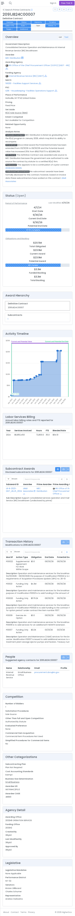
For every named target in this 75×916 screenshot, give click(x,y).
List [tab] (60, 37)
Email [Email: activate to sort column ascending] (37, 668)
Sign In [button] (53, 3)
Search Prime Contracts (16, 9)
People (9, 29)
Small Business (12, 782)
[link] (67, 552)
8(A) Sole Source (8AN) (16, 113)
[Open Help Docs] (32, 10)
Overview (9, 22)
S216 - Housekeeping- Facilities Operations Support (29, 90)
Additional (24, 29)
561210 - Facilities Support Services (21, 83)
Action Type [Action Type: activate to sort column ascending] (22, 557)
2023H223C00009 (13, 168)
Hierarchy (38, 22)
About (6, 912)
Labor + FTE (10, 26)
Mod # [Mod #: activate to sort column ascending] (9, 557)
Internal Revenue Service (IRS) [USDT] (26, 76)
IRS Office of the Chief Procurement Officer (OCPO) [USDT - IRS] (39, 65)
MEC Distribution (13, 58)
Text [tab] (66, 37)
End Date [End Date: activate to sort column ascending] (49, 557)
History (52, 26)
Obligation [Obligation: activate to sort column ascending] (36, 557)
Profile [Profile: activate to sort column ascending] (64, 668)
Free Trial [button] (66, 3)
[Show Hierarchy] (6, 68)
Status (23, 22)
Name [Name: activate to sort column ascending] (9, 668)
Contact (15, 912)
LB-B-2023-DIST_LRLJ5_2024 (14, 489)
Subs (24, 26)
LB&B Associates (28, 489)
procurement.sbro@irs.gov (46, 672)
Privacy (31, 912)
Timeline (52, 22)
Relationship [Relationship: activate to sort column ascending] (24, 668)
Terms (23, 912)
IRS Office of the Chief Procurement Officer (62, 491)
